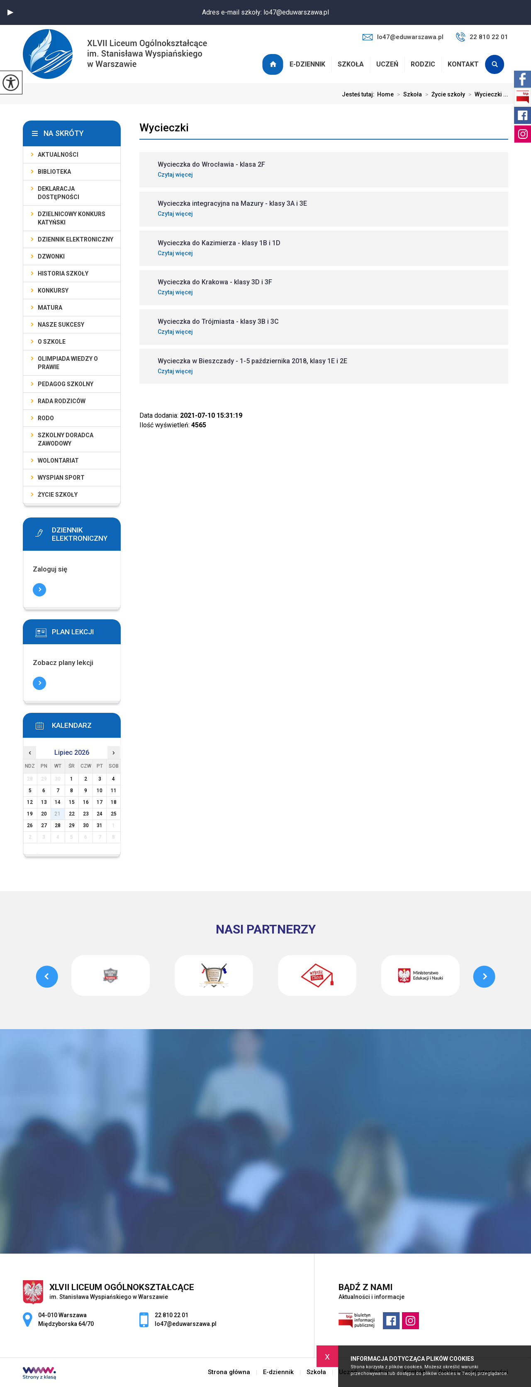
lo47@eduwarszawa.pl (402, 37)
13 (44, 802)
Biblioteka (54, 171)
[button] (10, 12)
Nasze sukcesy (61, 324)
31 (99, 825)
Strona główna (273, 64)
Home (385, 94)
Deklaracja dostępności (58, 192)
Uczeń (387, 64)
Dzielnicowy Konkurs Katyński (71, 218)
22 (72, 814)
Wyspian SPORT (61, 477)
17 (99, 802)
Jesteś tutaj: (359, 94)
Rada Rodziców (61, 401)
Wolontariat (58, 460)
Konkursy (53, 290)
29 (72, 825)
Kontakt (463, 64)
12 (30, 802)
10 (99, 790)
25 (114, 814)
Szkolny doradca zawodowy (65, 439)
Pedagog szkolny (65, 384)
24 (99, 814)
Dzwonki (51, 256)
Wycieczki (164, 127)
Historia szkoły (63, 273)
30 (86, 825)
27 (44, 825)
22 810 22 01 (482, 37)
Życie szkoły (443, 94)
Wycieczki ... (486, 94)
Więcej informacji (39, 589)
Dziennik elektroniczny (75, 239)
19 (30, 814)
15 (72, 802)
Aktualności (58, 154)
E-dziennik (307, 64)
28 (58, 825)
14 (58, 802)
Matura (50, 307)
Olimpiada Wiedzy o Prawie (68, 362)
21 (58, 814)
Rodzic (423, 64)
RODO (46, 418)
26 (30, 825)
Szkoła (351, 64)
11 (114, 790)
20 (44, 814)
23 (86, 814)
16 (86, 802)
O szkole (52, 341)
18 (114, 802)
